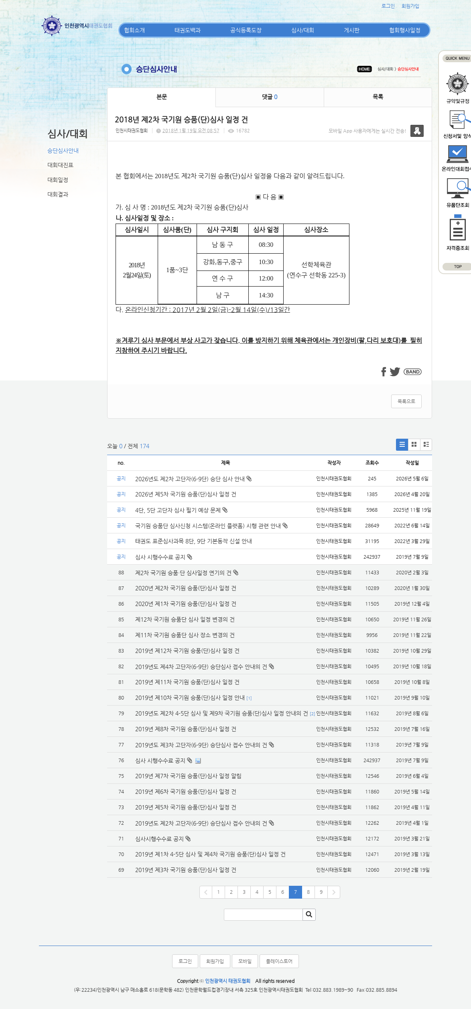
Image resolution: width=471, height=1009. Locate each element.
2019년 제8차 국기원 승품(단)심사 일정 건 (185, 729)
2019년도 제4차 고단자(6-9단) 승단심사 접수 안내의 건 (201, 666)
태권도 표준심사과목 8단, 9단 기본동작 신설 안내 (193, 541)
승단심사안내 (63, 150)
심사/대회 (302, 30)
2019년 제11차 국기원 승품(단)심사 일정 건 (187, 682)
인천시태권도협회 (132, 130)
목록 (378, 97)
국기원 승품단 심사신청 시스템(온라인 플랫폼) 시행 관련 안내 (211, 526)
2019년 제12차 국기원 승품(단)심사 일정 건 (187, 650)
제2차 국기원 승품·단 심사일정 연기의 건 (183, 573)
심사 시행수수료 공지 (163, 557)
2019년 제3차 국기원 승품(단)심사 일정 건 (185, 870)
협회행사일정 (404, 30)
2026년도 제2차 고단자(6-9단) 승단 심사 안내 (193, 479)
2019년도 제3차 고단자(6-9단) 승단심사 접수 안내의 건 (201, 745)
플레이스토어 (279, 961)
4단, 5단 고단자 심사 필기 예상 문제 (181, 510)
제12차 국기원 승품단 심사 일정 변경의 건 (185, 619)
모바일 (245, 961)
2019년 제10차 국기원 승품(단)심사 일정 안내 (190, 697)
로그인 (388, 6)
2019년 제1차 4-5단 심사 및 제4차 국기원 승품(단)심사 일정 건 (210, 854)
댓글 (269, 97)
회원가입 (410, 6)
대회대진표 (60, 165)
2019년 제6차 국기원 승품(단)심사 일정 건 (185, 791)
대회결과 (57, 194)
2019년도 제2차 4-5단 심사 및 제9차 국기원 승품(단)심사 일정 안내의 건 (221, 713)
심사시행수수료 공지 (159, 839)
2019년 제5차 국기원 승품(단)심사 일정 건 (185, 807)
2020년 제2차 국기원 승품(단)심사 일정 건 (185, 588)
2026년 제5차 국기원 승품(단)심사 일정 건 (185, 494)
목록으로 (406, 401)
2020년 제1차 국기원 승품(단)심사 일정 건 (185, 603)
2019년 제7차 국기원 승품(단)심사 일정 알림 (188, 776)
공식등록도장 (246, 30)
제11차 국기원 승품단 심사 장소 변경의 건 (185, 635)
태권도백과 (188, 30)
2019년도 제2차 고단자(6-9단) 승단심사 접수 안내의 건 (201, 823)
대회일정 (57, 180)
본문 (161, 97)
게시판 (351, 30)
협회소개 (134, 30)
